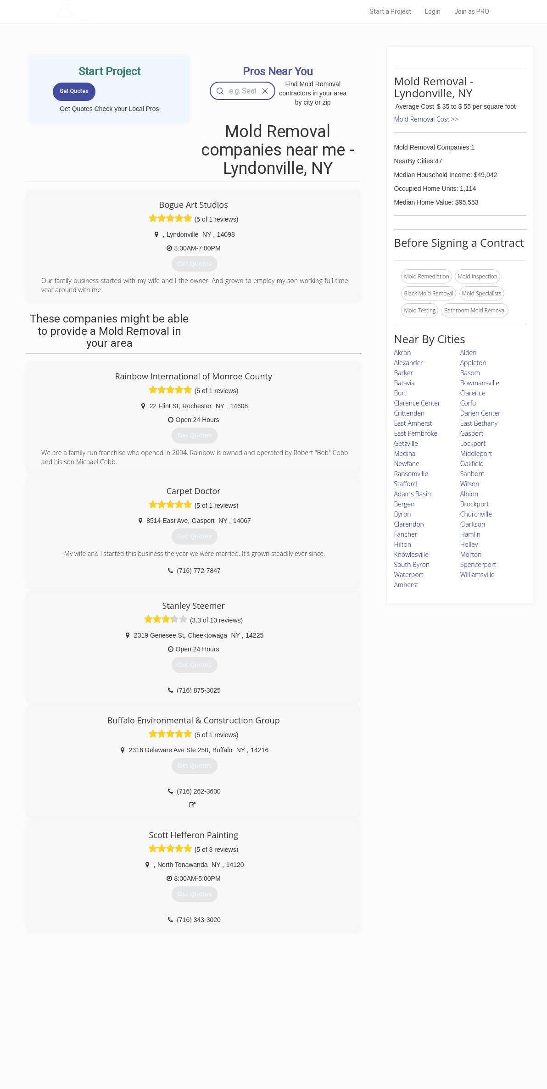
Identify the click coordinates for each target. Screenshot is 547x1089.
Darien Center (480, 413)
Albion (469, 493)
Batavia (404, 382)
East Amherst (413, 423)
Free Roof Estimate (148, 1042)
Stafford (405, 483)
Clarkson (473, 524)
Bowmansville (479, 382)
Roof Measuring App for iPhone (265, 1042)
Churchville (476, 514)
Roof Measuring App (251, 1032)
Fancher (405, 534)
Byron (402, 514)
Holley (469, 544)
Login (433, 11)
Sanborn (472, 473)
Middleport (476, 453)
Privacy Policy (371, 1022)
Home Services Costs (151, 1011)
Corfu (468, 403)
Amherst (406, 584)
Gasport (472, 433)
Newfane (406, 463)
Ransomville (411, 473)
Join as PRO (471, 11)
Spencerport (478, 564)
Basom (470, 372)
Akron (402, 352)
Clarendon (409, 524)
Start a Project (390, 11)
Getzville (406, 443)
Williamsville (477, 574)
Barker (403, 372)
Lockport (473, 443)
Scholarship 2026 (376, 1011)
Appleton (473, 362)
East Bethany (479, 423)
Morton (471, 554)
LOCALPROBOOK (108, 11)
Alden (468, 352)
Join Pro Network (247, 1011)
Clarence (473, 393)
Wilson (470, 483)
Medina (404, 453)
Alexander (408, 362)
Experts (235, 1022)
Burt (400, 393)
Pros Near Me (141, 1022)
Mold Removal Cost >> (426, 119)
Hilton (402, 544)
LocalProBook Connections (388, 1042)
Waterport (408, 574)
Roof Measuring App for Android (266, 1053)
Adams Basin (412, 493)
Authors (364, 1032)
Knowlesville (411, 554)
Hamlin (470, 534)
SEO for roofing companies (387, 1053)
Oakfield (472, 463)
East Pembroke (415, 433)
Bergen (404, 504)
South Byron (412, 564)
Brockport (474, 504)
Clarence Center (417, 403)
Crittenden (409, 413)
